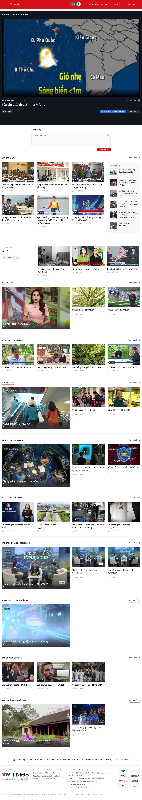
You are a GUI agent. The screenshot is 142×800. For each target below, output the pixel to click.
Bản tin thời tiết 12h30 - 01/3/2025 (122, 269)
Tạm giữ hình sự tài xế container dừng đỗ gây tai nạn (16, 218)
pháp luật (38, 760)
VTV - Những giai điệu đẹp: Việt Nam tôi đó (26, 740)
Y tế (81, 760)
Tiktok (115, 4)
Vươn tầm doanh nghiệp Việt (15, 600)
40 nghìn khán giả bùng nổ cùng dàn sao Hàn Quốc (86, 218)
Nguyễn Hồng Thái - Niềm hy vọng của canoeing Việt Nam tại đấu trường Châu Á (52, 220)
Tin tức (5, 251)
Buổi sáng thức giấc (12, 340)
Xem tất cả (134, 158)
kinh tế (55, 760)
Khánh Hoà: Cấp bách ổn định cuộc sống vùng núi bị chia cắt (128, 204)
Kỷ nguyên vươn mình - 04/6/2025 (22, 481)
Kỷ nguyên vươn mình (12, 440)
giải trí (75, 760)
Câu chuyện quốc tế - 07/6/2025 (16, 685)
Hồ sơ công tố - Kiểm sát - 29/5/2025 (49, 526)
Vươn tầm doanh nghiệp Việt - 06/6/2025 (25, 641)
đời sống (89, 760)
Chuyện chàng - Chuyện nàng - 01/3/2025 (52, 270)
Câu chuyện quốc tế (12, 658)
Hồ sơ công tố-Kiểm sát (13, 498)
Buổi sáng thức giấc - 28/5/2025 (122, 367)
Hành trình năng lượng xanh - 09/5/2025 (121, 571)
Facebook (93, 4)
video (117, 760)
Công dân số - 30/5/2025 (83, 410)
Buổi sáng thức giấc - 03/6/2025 (16, 367)
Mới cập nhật (8, 158)
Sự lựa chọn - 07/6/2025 (16, 324)
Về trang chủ (13, 4)
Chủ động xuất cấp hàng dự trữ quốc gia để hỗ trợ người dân (128, 193)
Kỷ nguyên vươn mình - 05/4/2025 (123, 467)
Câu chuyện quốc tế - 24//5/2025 (87, 685)
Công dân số (8, 383)
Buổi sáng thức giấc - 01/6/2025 (51, 367)
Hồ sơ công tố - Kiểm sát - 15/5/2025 (119, 526)
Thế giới (47, 760)
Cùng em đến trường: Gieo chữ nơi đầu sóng (52, 186)
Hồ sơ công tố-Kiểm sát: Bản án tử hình (17, 526)
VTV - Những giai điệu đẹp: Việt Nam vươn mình (86, 728)
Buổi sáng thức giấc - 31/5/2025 (86, 367)
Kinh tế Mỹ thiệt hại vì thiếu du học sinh (127, 224)
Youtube (105, 4)
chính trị (21, 760)
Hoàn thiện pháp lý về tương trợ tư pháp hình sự (17, 186)
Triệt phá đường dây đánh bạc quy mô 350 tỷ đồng (87, 186)
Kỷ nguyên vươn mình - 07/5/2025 (88, 467)
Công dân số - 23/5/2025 (119, 410)
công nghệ (99, 760)
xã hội (29, 760)
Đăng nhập (130, 4)
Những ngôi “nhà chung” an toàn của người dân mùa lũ (128, 182)
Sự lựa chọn (8, 283)
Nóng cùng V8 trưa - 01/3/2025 (86, 269)
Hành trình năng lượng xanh (16, 543)
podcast (125, 760)
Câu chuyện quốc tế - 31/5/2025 (51, 685)
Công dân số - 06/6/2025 (17, 423)
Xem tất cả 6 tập (11, 258)
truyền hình (65, 760)
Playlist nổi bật (7, 247)
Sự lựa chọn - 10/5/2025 (118, 310)
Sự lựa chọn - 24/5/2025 (83, 310)
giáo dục (109, 760)
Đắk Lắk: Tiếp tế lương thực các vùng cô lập (127, 171)
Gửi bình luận (104, 149)
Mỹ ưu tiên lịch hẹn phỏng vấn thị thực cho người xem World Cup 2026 (128, 215)
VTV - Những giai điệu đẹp (14, 700)
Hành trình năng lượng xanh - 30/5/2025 (86, 571)
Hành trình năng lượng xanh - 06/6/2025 (25, 584)
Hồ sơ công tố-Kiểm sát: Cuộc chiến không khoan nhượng (88, 526)
